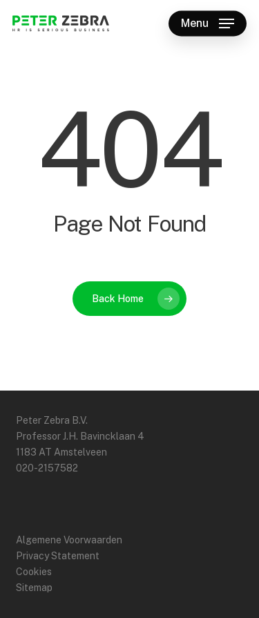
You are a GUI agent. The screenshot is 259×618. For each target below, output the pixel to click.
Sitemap (34, 587)
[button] (208, 23)
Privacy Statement (57, 555)
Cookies (34, 571)
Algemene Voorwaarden (69, 539)
